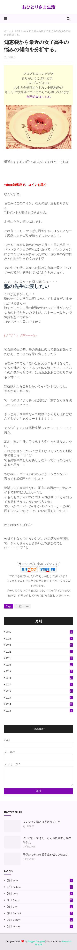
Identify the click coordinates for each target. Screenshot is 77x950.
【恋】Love (20, 31)
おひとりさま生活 (38, 6)
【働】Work (39, 880)
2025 (39, 632)
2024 (39, 638)
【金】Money (39, 926)
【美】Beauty (39, 919)
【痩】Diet (39, 906)
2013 (39, 710)
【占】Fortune (39, 887)
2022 (39, 651)
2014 (39, 704)
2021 (39, 658)
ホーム (7, 31)
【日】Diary (39, 900)
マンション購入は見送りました (41, 821)
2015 (39, 697)
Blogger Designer (36, 941)
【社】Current (39, 913)
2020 (39, 665)
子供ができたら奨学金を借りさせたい (45, 854)
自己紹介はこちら (38, 97)
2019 (39, 671)
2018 (39, 678)
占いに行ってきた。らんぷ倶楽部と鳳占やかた (47, 840)
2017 (39, 684)
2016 (39, 691)
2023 (39, 645)
